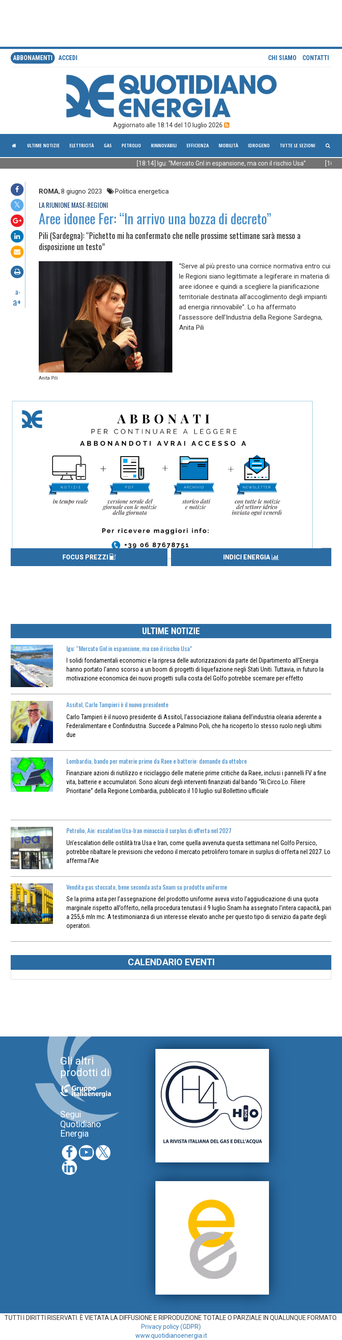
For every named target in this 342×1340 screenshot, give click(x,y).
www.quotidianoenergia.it (171, 1335)
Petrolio (131, 145)
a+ (17, 301)
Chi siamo (282, 57)
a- (17, 291)
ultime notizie (43, 145)
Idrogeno (259, 145)
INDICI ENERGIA (251, 557)
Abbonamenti (33, 57)
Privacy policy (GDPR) (171, 1326)
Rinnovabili (164, 145)
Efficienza (198, 145)
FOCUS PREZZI (89, 557)
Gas (108, 145)
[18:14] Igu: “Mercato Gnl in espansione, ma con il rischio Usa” (230, 163)
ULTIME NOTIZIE (171, 631)
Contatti (315, 57)
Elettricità (81, 145)
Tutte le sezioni (297, 145)
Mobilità (228, 145)
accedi (67, 57)
